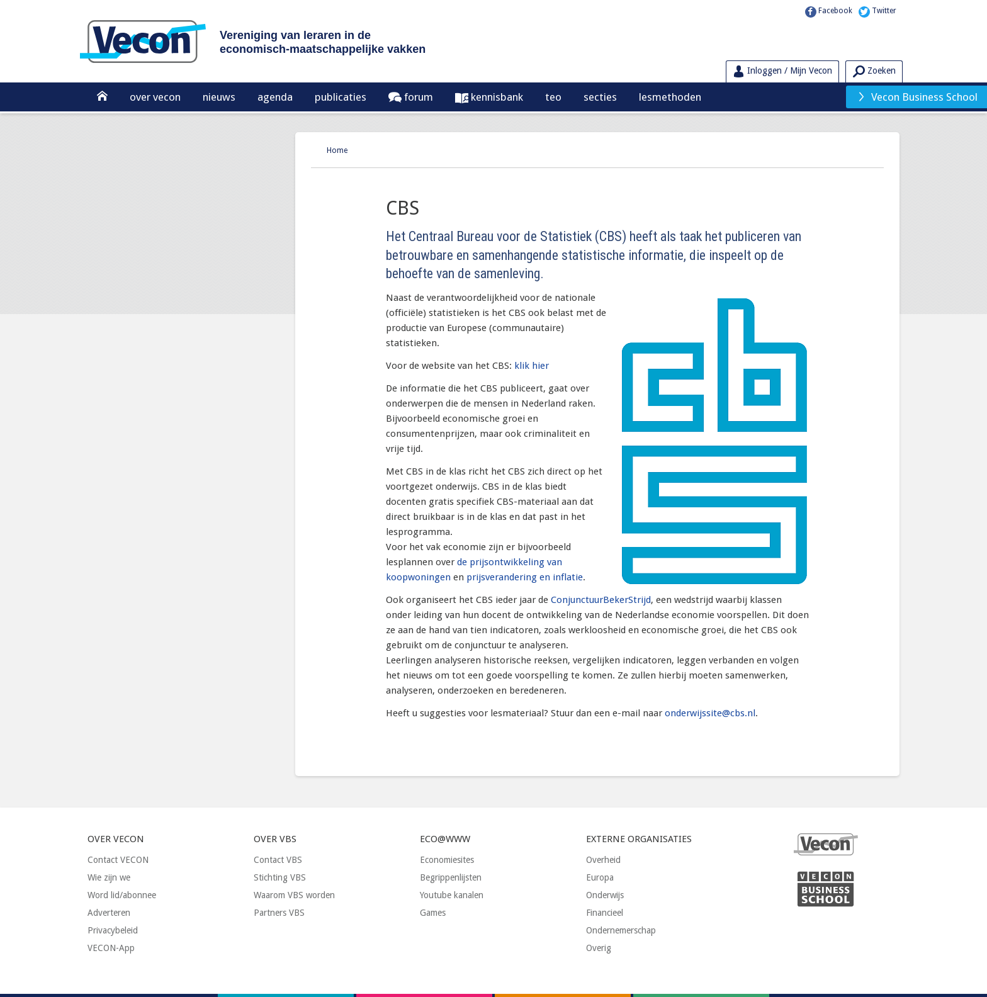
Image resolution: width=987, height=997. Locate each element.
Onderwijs (605, 895)
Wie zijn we (108, 877)
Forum (417, 97)
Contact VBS (278, 860)
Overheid (603, 860)
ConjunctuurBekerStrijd (601, 600)
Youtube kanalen (451, 895)
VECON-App (111, 948)
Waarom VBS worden (294, 895)
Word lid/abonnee (121, 895)
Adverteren (108, 913)
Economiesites (447, 860)
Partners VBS (279, 913)
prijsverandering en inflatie (524, 577)
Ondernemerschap (621, 930)
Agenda (275, 97)
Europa (600, 877)
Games (433, 913)
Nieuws (219, 97)
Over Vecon (155, 97)
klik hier (531, 365)
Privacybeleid (112, 930)
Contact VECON (118, 860)
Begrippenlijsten (451, 877)
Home (337, 150)
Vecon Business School (917, 97)
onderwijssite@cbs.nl (710, 713)
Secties (600, 97)
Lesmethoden (670, 97)
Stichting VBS (280, 877)
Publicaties (340, 97)
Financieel (604, 913)
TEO (553, 97)
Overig (598, 948)
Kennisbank (495, 97)
